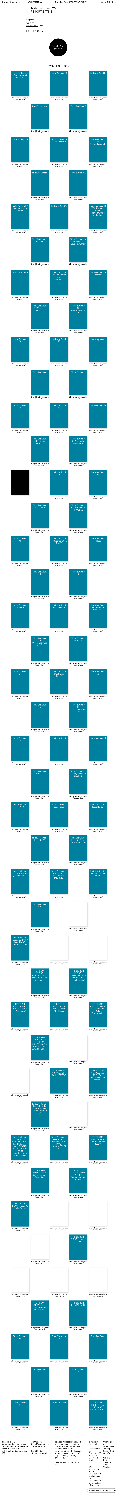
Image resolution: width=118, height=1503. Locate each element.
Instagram (93, 1442)
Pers (105, 1460)
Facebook (93, 1444)
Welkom (106, 1458)
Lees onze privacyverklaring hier (67, 1463)
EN (108, 2)
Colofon (106, 1467)
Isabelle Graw (32, 25)
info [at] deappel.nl (39, 1453)
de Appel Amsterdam (11, 2)
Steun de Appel (107, 1463)
